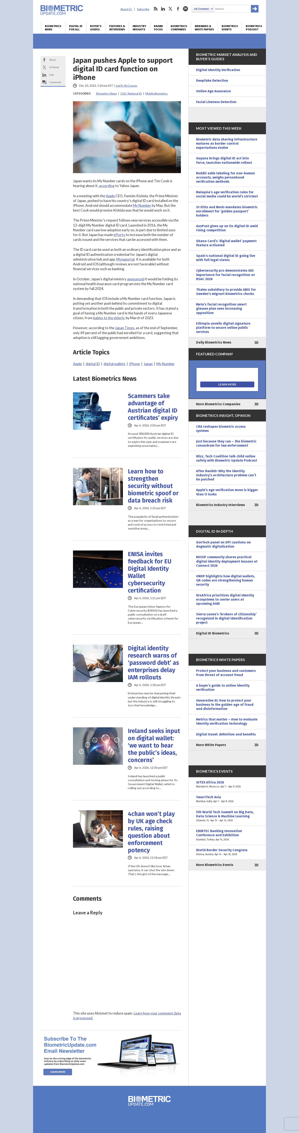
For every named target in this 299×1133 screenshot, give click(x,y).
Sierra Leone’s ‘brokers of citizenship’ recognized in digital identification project (226, 618)
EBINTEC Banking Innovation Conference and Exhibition (227, 835)
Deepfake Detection (212, 81)
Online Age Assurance (213, 91)
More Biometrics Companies (218, 404)
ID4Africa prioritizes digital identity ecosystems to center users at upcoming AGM (225, 599)
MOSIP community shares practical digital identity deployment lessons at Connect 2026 (226, 561)
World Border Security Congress (227, 852)
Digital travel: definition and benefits (226, 734)
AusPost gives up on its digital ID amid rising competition (227, 228)
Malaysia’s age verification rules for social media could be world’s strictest (227, 194)
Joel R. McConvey (126, 85)
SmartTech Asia (227, 799)
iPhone (134, 364)
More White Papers (211, 745)
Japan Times (124, 328)
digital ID (93, 364)
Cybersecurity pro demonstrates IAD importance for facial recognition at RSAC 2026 (225, 274)
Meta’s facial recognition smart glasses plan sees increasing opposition (221, 308)
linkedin (163, 8)
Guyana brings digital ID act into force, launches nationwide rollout (224, 160)
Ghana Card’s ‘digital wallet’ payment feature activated (226, 243)
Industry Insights (139, 28)
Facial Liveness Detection (216, 102)
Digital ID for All (75, 28)
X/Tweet (54, 67)
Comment (55, 82)
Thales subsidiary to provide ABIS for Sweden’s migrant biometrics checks (226, 292)
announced (135, 279)
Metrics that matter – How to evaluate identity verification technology (226, 721)
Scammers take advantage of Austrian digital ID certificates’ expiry (153, 406)
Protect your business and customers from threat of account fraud (226, 673)
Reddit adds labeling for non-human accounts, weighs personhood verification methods (225, 177)
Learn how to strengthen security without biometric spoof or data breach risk (153, 486)
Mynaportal (125, 259)
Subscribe (143, 9)
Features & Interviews (117, 28)
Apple (110, 196)
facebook (178, 8)
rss (155, 8)
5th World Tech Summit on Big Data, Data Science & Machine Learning (227, 816)
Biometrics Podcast (254, 28)
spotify (185, 8)
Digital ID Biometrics (212, 633)
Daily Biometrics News (213, 342)
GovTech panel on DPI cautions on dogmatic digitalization (223, 544)
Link (51, 74)
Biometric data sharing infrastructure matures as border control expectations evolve (226, 143)
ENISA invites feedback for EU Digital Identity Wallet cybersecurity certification (149, 572)
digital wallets (114, 364)
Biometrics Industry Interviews (220, 505)
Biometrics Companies (179, 28)
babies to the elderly (108, 318)
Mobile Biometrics (156, 93)
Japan (148, 364)
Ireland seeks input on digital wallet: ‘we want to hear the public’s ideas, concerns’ (154, 745)
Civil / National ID (131, 93)
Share (52, 59)
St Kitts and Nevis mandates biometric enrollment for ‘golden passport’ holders (227, 211)
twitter (170, 8)
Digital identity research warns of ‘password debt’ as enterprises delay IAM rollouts (153, 663)
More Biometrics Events (214, 865)
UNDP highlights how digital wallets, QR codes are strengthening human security (225, 580)
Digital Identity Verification (218, 70)
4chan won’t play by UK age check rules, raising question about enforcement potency (151, 832)
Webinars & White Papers (204, 28)
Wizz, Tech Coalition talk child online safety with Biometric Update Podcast (226, 458)
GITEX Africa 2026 (227, 784)
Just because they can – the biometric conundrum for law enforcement (226, 443)
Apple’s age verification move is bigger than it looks (227, 492)
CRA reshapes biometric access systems (221, 429)
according (107, 185)
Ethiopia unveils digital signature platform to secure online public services (223, 327)
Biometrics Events (230, 28)
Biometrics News (53, 28)
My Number (142, 205)
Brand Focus (158, 28)
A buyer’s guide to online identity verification (223, 687)
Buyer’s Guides (95, 28)
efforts (119, 235)
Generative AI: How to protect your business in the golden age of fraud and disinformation (224, 704)
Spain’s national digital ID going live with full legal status (225, 258)
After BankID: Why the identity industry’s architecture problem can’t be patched (226, 475)
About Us (126, 9)
